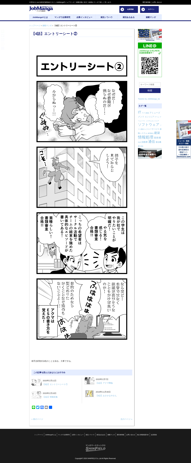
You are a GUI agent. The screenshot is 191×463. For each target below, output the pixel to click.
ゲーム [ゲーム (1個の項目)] (157, 117)
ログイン (151, 9)
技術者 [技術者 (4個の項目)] (157, 137)
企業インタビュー (78, 434)
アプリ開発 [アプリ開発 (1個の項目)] (145, 113)
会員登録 (130, 9)
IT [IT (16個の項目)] (139, 112)
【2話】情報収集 (50, 397)
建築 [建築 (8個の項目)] (157, 132)
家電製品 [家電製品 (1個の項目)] (151, 133)
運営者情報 (146, 2)
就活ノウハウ (90, 434)
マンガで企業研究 (64, 434)
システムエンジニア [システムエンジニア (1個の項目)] (152, 121)
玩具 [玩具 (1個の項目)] (139, 142)
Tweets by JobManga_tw (149, 99)
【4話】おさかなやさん (106, 395)
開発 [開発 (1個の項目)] (141, 146)
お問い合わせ (157, 2)
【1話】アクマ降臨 (104, 383)
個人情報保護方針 (143, 434)
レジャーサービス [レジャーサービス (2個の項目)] (151, 129)
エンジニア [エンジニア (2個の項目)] (149, 117)
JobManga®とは (50, 434)
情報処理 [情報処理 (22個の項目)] (145, 137)
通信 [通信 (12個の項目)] (151, 141)
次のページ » (126, 419)
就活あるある (101, 434)
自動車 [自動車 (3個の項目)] (144, 142)
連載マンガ (47, 26)
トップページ (34, 26)
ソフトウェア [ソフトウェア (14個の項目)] (148, 125)
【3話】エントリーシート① (55, 384)
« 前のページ (37, 419)
